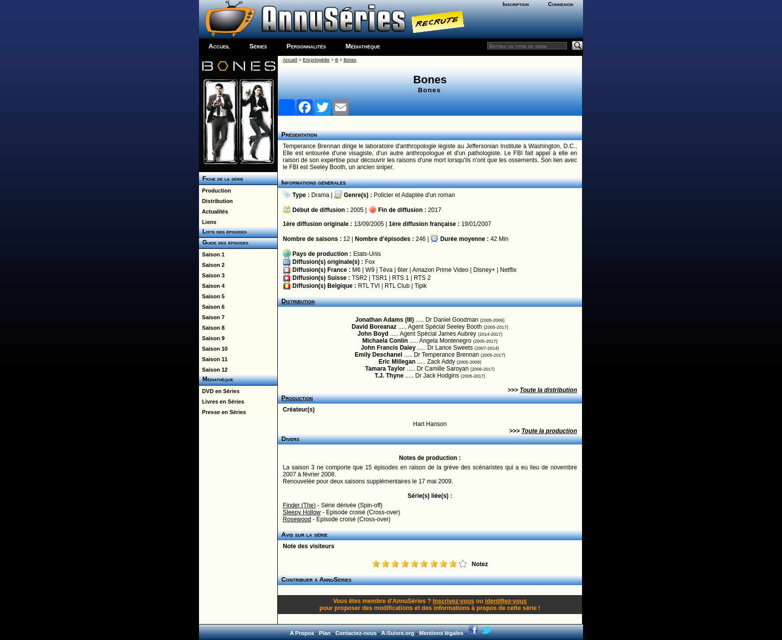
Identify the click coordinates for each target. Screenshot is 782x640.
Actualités (213, 211)
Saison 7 (211, 317)
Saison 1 (211, 254)
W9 (370, 269)
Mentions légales (441, 633)
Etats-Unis (367, 253)
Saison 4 (211, 286)
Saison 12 (213, 370)
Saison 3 (211, 275)
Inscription (516, 4)
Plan (325, 633)
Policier (383, 195)
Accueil (219, 46)
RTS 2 (422, 277)
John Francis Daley (388, 347)
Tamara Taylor (385, 368)
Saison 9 (211, 338)
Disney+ (484, 269)
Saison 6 (211, 307)
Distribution (216, 201)
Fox (370, 261)
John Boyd (373, 333)
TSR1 (380, 277)
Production (215, 191)
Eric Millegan (397, 361)
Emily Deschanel (378, 354)
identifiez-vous (506, 601)
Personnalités (306, 46)
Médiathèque (363, 46)
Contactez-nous (356, 633)
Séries (258, 46)
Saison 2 (211, 265)
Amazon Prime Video (440, 269)
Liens (207, 222)
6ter (402, 269)
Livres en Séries (221, 402)
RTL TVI (369, 285)
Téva (385, 269)
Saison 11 (213, 359)
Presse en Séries (222, 412)
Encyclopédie (316, 59)
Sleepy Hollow (302, 512)
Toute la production (549, 430)
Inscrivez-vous (453, 601)
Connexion (561, 4)
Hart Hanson (429, 424)
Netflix (508, 269)
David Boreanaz (374, 326)
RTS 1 (400, 277)
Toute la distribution (548, 390)
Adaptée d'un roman (428, 195)
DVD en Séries (219, 391)
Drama (320, 195)
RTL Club (397, 285)
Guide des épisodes (223, 242)
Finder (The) (299, 505)
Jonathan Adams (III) (384, 319)
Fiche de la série (221, 178)
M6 (356, 269)
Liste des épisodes (223, 231)
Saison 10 (213, 349)
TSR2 (359, 277)
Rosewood (297, 519)
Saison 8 (211, 328)
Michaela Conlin (384, 340)
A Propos (302, 633)
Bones (350, 59)
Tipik (420, 285)
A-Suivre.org (397, 633)
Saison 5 (211, 296)
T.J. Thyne (389, 375)
